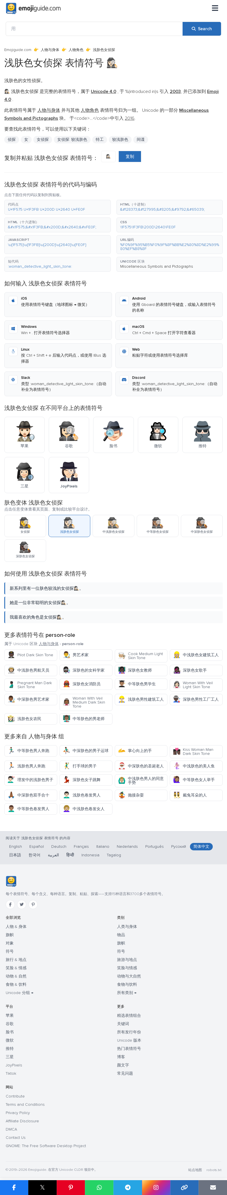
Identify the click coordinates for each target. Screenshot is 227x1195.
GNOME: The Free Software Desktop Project (46, 1145)
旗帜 (10, 934)
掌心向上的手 (135, 751)
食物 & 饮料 (16, 984)
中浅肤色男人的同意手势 (141, 780)
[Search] (202, 29)
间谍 (141, 139)
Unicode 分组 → (19, 992)
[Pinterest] (33, 904)
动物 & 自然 (16, 976)
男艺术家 (76, 655)
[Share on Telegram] (127, 1187)
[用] (94, 29)
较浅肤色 (120, 139)
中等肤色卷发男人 (28, 809)
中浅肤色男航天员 (28, 670)
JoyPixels (14, 1065)
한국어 (34, 855)
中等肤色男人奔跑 (28, 751)
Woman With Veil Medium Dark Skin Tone (84, 702)
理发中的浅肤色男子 (30, 780)
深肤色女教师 (135, 670)
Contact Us (16, 1137)
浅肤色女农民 (24, 719)
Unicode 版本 (129, 1040)
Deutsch (58, 846)
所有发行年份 (129, 1032)
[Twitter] (21, 904)
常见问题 (125, 1073)
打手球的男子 (80, 766)
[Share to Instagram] (156, 1187)
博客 (121, 1056)
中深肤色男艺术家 (28, 699)
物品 (121, 934)
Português (154, 846)
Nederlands (127, 846)
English (15, 846)
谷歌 (10, 1023)
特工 (100, 139)
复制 (130, 156)
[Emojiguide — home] (33, 8)
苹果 (10, 1015)
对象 (10, 943)
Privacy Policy (18, 1112)
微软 (10, 1040)
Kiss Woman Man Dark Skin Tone (193, 751)
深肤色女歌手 (190, 670)
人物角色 (76, 50)
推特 (10, 1048)
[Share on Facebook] (14, 1187)
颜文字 (123, 1065)
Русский (178, 846)
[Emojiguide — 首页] (11, 881)
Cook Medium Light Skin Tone (140, 655)
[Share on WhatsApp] (99, 1187)
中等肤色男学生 (137, 684)
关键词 (123, 1023)
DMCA (11, 1129)
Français (81, 846)
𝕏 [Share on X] (42, 1187)
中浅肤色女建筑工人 (196, 655)
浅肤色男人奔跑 (26, 766)
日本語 (15, 855)
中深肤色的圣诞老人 (141, 766)
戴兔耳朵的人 (190, 795)
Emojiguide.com (17, 50)
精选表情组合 (129, 1015)
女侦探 (43, 139)
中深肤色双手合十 (28, 795)
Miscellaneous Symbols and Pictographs (156, 266)
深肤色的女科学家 (84, 670)
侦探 (12, 139)
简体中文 (201, 846)
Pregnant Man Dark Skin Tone (29, 684)
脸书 (10, 1032)
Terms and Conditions (25, 1104)
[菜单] (215, 8)
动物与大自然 (129, 976)
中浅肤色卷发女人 (84, 809)
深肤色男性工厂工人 (196, 699)
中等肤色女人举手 (194, 780)
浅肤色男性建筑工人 (141, 699)
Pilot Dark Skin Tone (30, 655)
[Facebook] (10, 904)
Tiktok (11, 1073)
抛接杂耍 (131, 795)
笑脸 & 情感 (16, 968)
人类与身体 (127, 926)
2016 (129, 118)
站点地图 (195, 1170)
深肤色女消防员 (82, 684)
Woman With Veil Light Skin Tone (193, 684)
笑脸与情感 (127, 968)
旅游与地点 (127, 959)
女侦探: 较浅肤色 (72, 139)
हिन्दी (70, 855)
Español (36, 846)
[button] (57, 207)
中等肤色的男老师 (84, 719)
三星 (10, 1056)
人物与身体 (50, 50)
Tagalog (114, 855)
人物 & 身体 (16, 926)
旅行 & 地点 (16, 959)
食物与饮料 (127, 984)
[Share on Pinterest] (71, 1187)
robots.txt (213, 1170)
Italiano (102, 846)
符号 (10, 951)
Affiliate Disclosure (22, 1121)
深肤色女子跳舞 (82, 780)
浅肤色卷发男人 (82, 795)
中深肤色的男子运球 (86, 751)
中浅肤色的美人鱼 (194, 766)
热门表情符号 (129, 1048)
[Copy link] (184, 1187)
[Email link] (213, 1187)
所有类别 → (126, 992)
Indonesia (90, 855)
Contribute (15, 1096)
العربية (53, 855)
